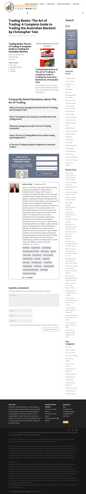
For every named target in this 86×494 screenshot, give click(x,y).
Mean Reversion (70, 111)
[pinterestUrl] (28, 277)
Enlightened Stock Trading (21, 492)
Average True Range (71, 131)
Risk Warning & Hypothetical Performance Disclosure (44, 432)
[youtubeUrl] (30, 277)
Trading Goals (69, 154)
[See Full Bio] (38, 244)
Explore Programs (71, 52)
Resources (76, 4)
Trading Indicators (70, 120)
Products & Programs (63, 4)
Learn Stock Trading (71, 160)
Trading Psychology (71, 157)
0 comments (33, 35)
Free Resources (67, 409)
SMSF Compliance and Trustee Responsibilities (70, 285)
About (42, 4)
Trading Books (69, 148)
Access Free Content (71, 56)
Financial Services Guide (33, 435)
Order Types (69, 142)
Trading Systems (70, 78)
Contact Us (28, 8)
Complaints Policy (67, 432)
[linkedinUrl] (31, 277)
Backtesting (68, 89)
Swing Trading (69, 114)
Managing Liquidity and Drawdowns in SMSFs (71, 317)
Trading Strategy (70, 103)
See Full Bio (34, 244)
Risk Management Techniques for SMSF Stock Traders (71, 261)
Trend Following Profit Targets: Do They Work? (70, 310)
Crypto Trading (69, 350)
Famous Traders (70, 353)
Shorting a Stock (70, 100)
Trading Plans (69, 140)
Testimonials (50, 4)
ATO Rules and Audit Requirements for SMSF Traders (71, 244)
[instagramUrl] (26, 277)
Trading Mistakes (70, 151)
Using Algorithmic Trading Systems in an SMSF (71, 293)
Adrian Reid (12, 35)
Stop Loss (68, 92)
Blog (64, 407)
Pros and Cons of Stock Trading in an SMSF (71, 325)
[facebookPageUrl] (23, 277)
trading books (50, 85)
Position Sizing (69, 81)
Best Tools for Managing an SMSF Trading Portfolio (71, 278)
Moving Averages (70, 134)
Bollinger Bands (70, 128)
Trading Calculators (71, 145)
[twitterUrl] (24, 277)
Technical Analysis (70, 117)
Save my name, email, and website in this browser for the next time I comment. (34, 325)
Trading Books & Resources (22, 35)
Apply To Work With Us (32, 4)
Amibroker (68, 137)
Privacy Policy (23, 432)
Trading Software (70, 391)
